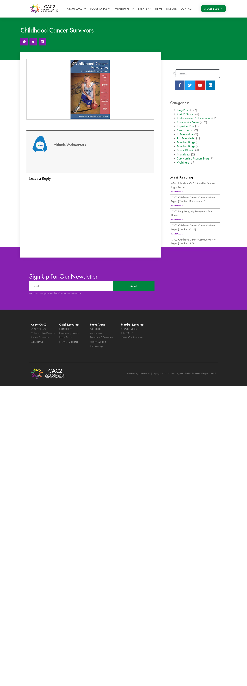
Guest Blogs (184, 130)
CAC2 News (185, 114)
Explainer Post (185, 126)
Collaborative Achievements (194, 118)
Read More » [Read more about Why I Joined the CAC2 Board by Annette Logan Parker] (177, 191)
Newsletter (183, 154)
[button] (76, 9)
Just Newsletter (186, 138)
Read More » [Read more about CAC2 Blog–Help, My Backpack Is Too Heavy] (177, 219)
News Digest (185, 150)
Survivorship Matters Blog (193, 158)
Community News (188, 122)
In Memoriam (185, 134)
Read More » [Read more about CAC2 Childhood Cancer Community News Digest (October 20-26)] (177, 233)
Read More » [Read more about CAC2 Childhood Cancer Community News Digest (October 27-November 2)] (177, 205)
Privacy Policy (132, 373)
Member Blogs (186, 142)
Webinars (183, 162)
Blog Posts (183, 110)
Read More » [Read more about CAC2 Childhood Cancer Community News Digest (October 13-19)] (177, 247)
